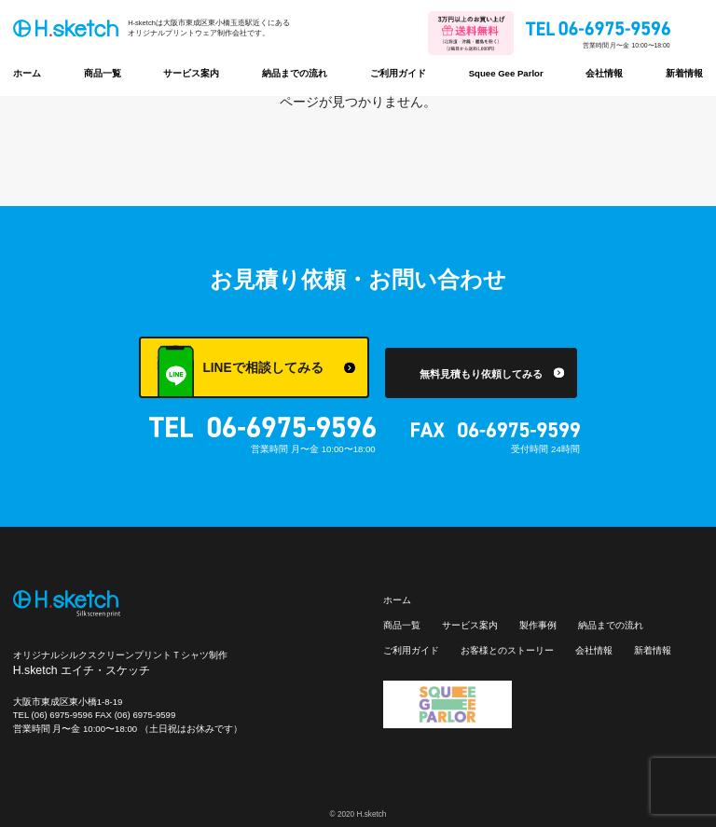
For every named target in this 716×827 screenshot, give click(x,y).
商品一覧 (102, 73)
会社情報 (604, 73)
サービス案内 (191, 73)
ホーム (27, 73)
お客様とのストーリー (507, 650)
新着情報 (684, 73)
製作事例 (538, 625)
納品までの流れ (294, 73)
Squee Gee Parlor (506, 73)
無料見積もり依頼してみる (481, 373)
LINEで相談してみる (240, 371)
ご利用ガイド (398, 73)
